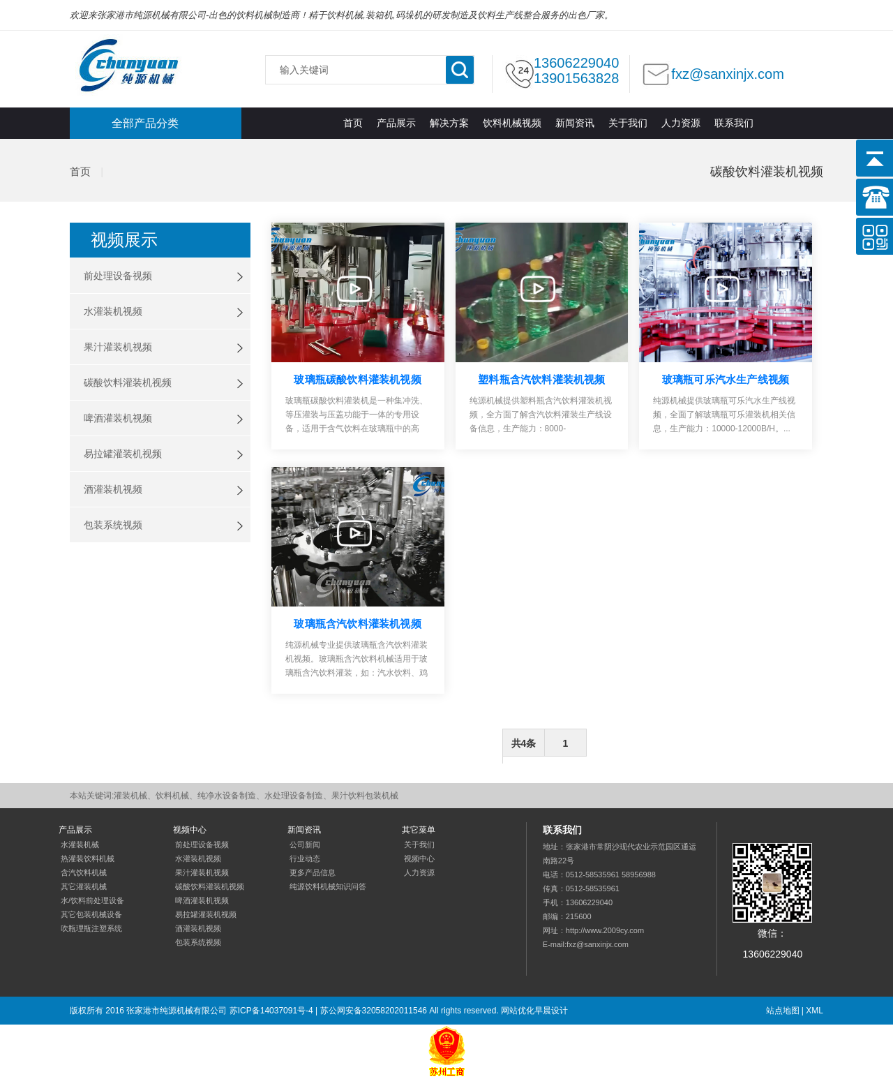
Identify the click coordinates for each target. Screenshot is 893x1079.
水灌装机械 (80, 844)
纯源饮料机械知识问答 (328, 886)
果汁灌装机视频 (118, 346)
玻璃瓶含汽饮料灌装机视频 (357, 624)
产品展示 (396, 123)
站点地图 (783, 1010)
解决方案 (449, 123)
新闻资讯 (574, 123)
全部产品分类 (145, 123)
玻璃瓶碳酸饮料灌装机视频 (357, 379)
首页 (353, 123)
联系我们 (733, 123)
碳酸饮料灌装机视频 (128, 382)
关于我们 (627, 123)
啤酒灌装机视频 (118, 418)
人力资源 (680, 123)
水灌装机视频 (113, 311)
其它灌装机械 (84, 886)
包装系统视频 (113, 524)
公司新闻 (305, 844)
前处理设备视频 (118, 275)
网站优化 (517, 1010)
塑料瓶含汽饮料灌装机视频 (541, 379)
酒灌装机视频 (113, 489)
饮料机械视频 (512, 123)
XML (814, 1010)
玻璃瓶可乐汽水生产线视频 (725, 379)
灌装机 (128, 66)
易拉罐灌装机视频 (123, 453)
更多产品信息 (313, 872)
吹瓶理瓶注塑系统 (91, 928)
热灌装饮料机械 (87, 858)
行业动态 (305, 858)
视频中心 (419, 858)
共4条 (523, 743)
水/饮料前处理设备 (92, 900)
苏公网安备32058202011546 (373, 1010)
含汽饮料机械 (84, 872)
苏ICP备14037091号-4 (271, 1010)
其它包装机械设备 (91, 914)
